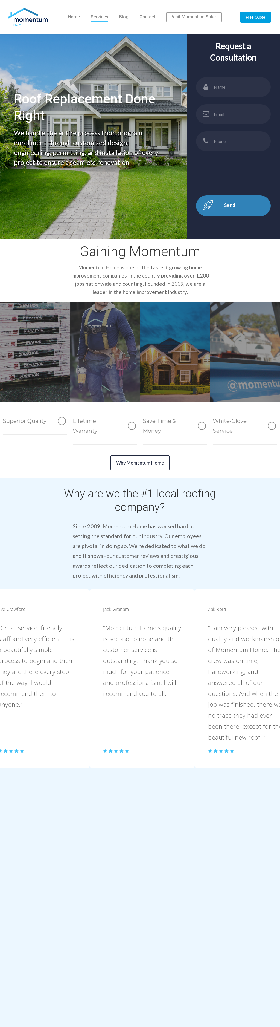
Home (74, 16)
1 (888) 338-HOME (115, 988)
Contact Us (153, 976)
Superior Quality (34, 428)
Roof (206, 955)
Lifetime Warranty (104, 433)
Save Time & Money (174, 433)
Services (99, 16)
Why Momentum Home (140, 470)
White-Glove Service (244, 433)
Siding (207, 966)
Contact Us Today (140, 893)
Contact (147, 16)
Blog (124, 16)
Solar (206, 976)
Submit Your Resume (161, 987)
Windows (210, 987)
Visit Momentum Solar (194, 16)
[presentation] (237, 201)
